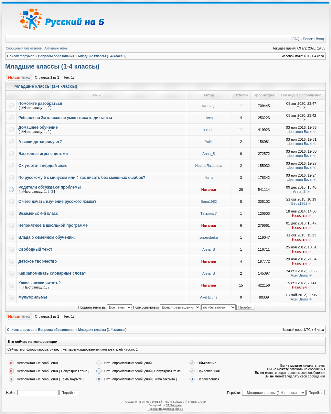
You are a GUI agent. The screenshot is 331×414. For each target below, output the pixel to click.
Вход (320, 39)
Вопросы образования (56, 56)
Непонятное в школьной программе (53, 225)
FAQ (296, 39)
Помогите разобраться (40, 103)
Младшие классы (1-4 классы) (102, 56)
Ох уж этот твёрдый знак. (42, 165)
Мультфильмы (32, 297)
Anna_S (208, 154)
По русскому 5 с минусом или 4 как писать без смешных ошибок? (81, 177)
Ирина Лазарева (208, 166)
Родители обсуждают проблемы (49, 187)
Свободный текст (35, 249)
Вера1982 (209, 201)
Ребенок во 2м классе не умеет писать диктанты (65, 117)
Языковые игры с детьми (43, 153)
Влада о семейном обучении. (46, 237)
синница (208, 106)
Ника (209, 118)
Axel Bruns (299, 275)
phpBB (156, 401)
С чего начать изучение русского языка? (57, 201)
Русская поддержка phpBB (166, 408)
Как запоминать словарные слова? (52, 273)
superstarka (208, 237)
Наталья (208, 189)
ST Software (173, 405)
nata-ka (209, 130)
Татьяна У (208, 213)
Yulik (208, 142)
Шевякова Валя (299, 132)
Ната (209, 178)
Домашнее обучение (38, 127)
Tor (299, 108)
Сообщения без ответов (24, 48)
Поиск (308, 39)
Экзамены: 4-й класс (38, 213)
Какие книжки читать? (39, 283)
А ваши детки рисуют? (40, 141)
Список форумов (21, 56)
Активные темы (56, 48)
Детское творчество (37, 261)
